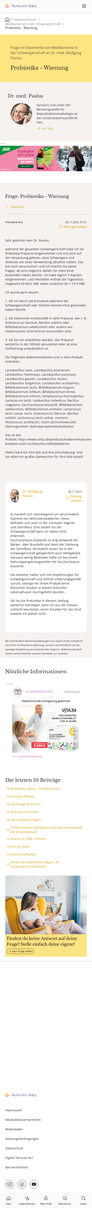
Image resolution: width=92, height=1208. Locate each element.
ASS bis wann (20, 846)
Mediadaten (14, 1129)
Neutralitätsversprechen (23, 1120)
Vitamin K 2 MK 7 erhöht (28, 839)
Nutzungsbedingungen (22, 1139)
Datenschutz (14, 1148)
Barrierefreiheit (16, 1167)
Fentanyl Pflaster (22, 796)
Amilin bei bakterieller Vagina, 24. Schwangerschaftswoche (35, 864)
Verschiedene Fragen (25, 820)
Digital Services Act (19, 1158)
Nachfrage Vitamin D (25, 804)
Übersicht (17, 207)
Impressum (13, 1110)
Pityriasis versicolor (24, 812)
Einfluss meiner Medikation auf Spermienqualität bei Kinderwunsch (46, 829)
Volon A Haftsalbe (23, 854)
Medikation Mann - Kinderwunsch (35, 789)
